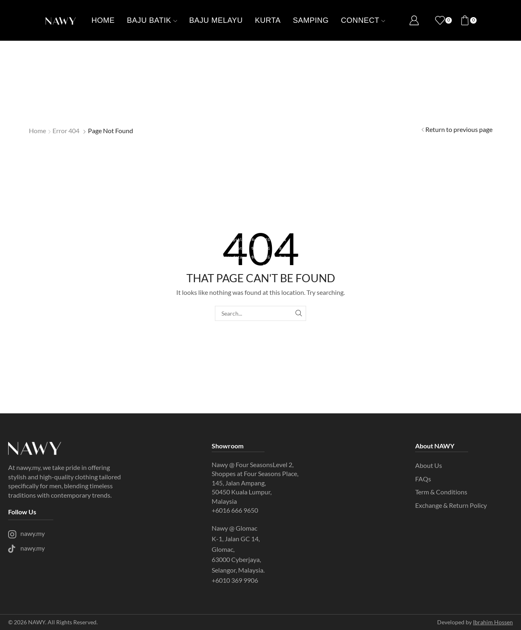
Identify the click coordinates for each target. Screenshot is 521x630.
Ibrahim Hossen (493, 622)
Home (103, 20)
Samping (310, 20)
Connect (363, 20)
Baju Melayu (216, 20)
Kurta (267, 20)
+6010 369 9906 (235, 580)
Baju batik (152, 20)
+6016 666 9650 (235, 510)
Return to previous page (459, 129)
